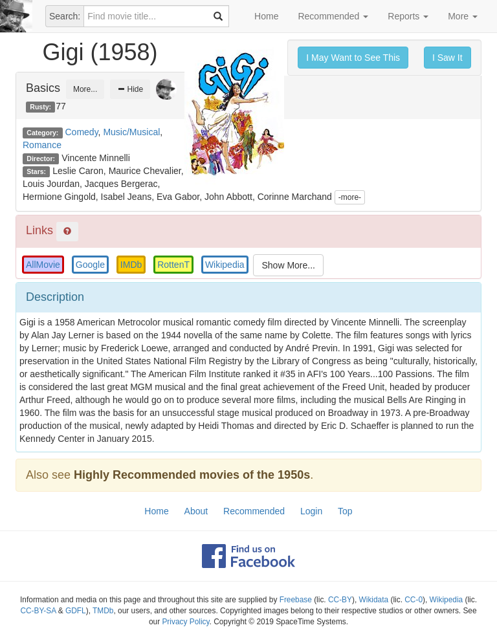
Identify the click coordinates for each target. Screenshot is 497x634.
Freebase (296, 599)
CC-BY (340, 599)
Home (266, 16)
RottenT (173, 264)
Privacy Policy (185, 621)
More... (85, 89)
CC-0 (413, 599)
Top (345, 511)
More (463, 16)
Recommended (333, 16)
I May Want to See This (353, 57)
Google (90, 264)
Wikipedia (225, 264)
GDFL (75, 610)
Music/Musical (131, 132)
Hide (130, 89)
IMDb (131, 264)
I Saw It (447, 57)
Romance (42, 145)
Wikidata (374, 599)
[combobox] (156, 16)
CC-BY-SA (38, 610)
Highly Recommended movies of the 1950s (192, 474)
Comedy (81, 132)
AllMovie (43, 264)
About (196, 511)
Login (311, 511)
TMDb (103, 610)
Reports (408, 16)
